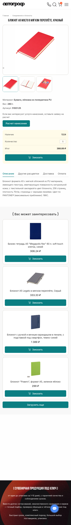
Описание (8, 173)
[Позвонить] (49, 4)
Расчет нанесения (16, 123)
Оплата (62, 173)
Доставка (48, 173)
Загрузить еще (35, 404)
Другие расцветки (28, 173)
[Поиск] (54, 4)
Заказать (35, 157)
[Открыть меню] (66, 4)
